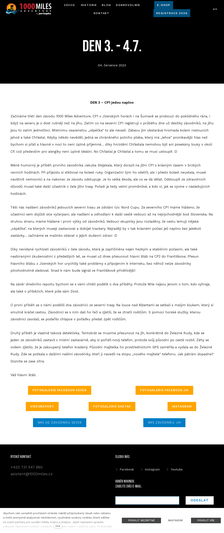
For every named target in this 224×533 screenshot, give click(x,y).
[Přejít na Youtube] (174, 468)
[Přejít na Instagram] (150, 468)
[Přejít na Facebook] (124, 468)
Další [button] (128, 8)
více (57, 525)
